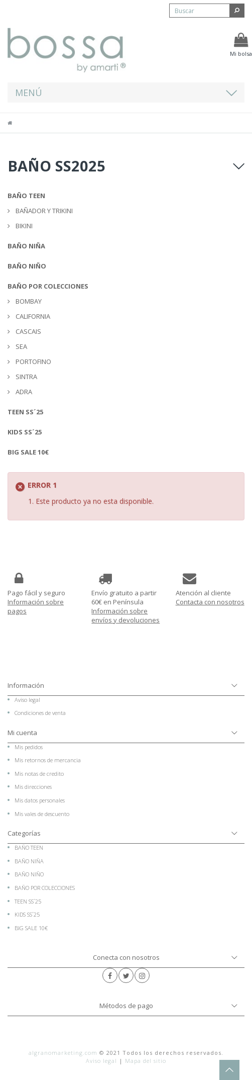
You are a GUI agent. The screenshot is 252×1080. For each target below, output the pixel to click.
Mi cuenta (22, 732)
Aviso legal (27, 699)
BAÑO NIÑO (27, 266)
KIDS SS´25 (25, 431)
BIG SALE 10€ (28, 452)
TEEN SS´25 (25, 411)
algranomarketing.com (63, 1052)
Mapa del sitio (145, 1060)
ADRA (23, 391)
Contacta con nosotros (210, 601)
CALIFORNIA (32, 316)
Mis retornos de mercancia (48, 760)
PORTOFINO (32, 361)
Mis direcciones (33, 786)
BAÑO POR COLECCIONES (48, 286)
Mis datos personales (40, 800)
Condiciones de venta (40, 712)
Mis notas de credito (39, 773)
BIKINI (23, 225)
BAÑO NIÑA (26, 245)
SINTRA (25, 376)
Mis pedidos (29, 747)
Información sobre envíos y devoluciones (125, 615)
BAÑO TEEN (26, 195)
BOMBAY (28, 301)
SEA (20, 346)
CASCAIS (27, 331)
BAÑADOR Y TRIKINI (43, 210)
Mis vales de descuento (42, 814)
